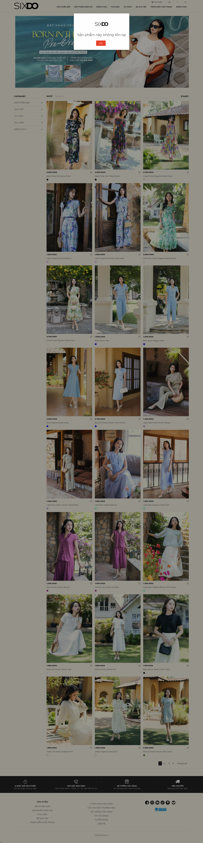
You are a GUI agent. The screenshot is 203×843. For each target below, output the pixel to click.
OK (101, 43)
